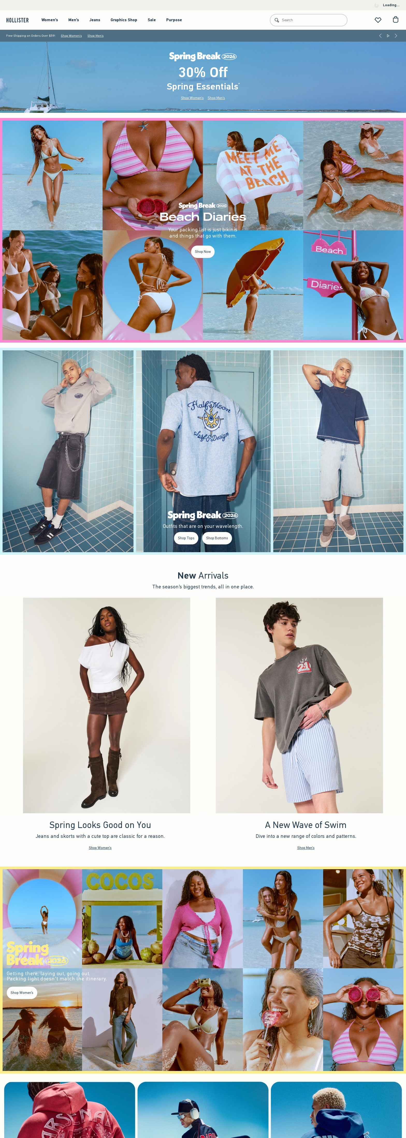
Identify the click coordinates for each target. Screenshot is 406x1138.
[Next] (396, 36)
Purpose (174, 20)
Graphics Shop (124, 20)
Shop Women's (71, 36)
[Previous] (380, 36)
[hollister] (20, 20)
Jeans (94, 20)
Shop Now (203, 251)
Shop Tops (186, 538)
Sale (152, 20)
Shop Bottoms (217, 538)
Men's (73, 20)
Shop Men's (96, 36)
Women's (49, 20)
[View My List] (378, 20)
